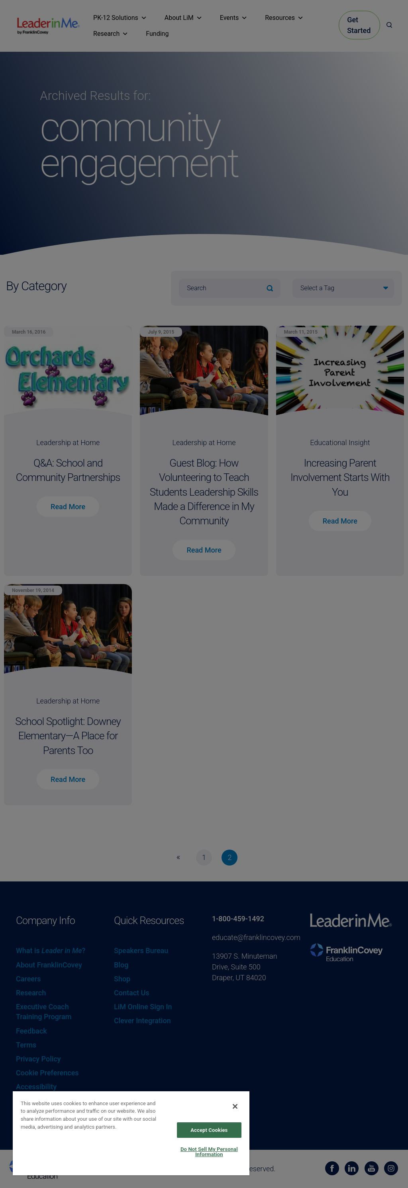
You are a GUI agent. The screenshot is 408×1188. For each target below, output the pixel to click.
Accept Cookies (209, 1130)
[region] (131, 1132)
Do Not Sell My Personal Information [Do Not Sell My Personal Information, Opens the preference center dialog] (209, 1151)
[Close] (235, 1106)
